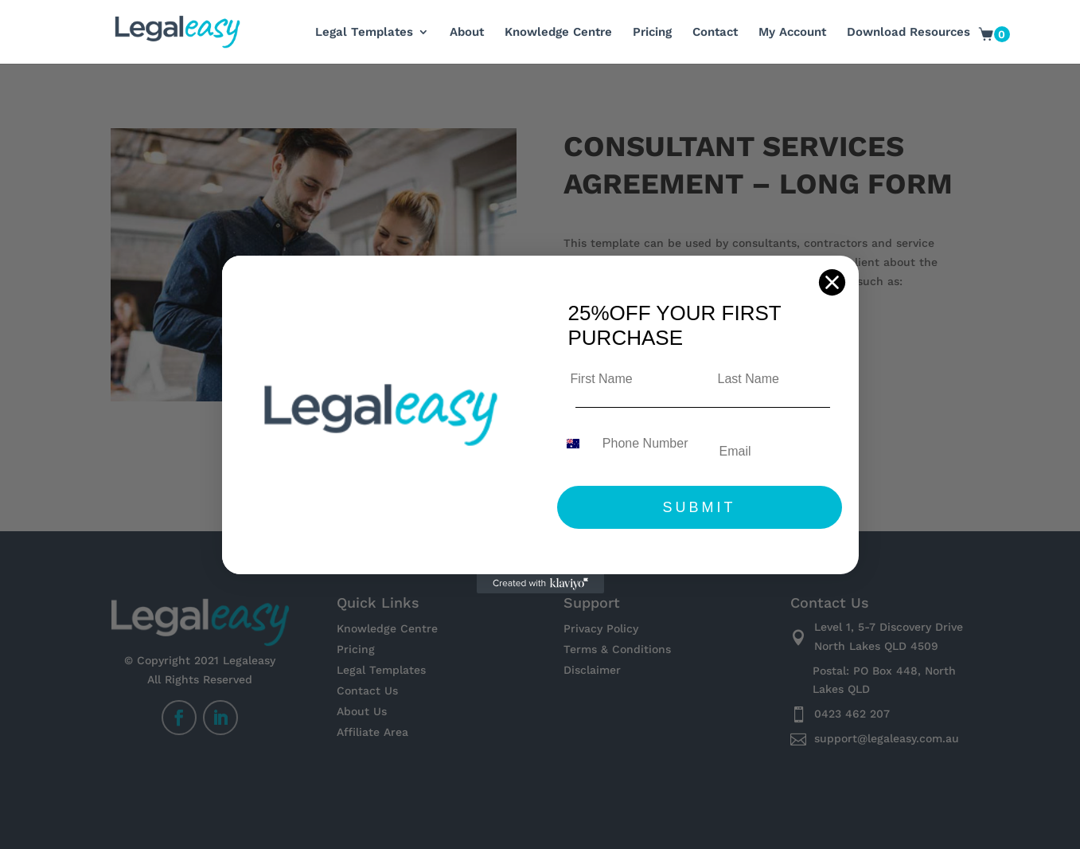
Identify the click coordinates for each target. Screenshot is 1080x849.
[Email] (774, 452)
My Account (792, 32)
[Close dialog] (832, 282)
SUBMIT (698, 507)
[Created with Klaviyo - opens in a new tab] (540, 583)
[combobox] (576, 444)
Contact (715, 32)
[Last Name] (773, 378)
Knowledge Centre (558, 32)
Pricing (652, 32)
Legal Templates (364, 32)
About (467, 32)
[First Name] (626, 378)
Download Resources (908, 32)
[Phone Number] (643, 444)
